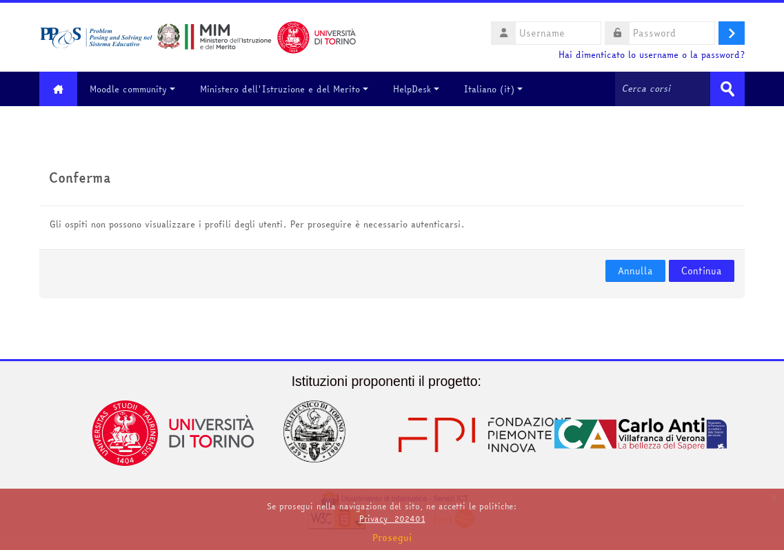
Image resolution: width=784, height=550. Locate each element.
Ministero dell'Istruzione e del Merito (284, 89)
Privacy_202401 (392, 518)
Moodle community (132, 89)
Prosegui (392, 537)
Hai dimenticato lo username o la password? (652, 54)
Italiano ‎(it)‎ (493, 89)
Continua (701, 270)
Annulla (635, 270)
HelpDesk (416, 89)
